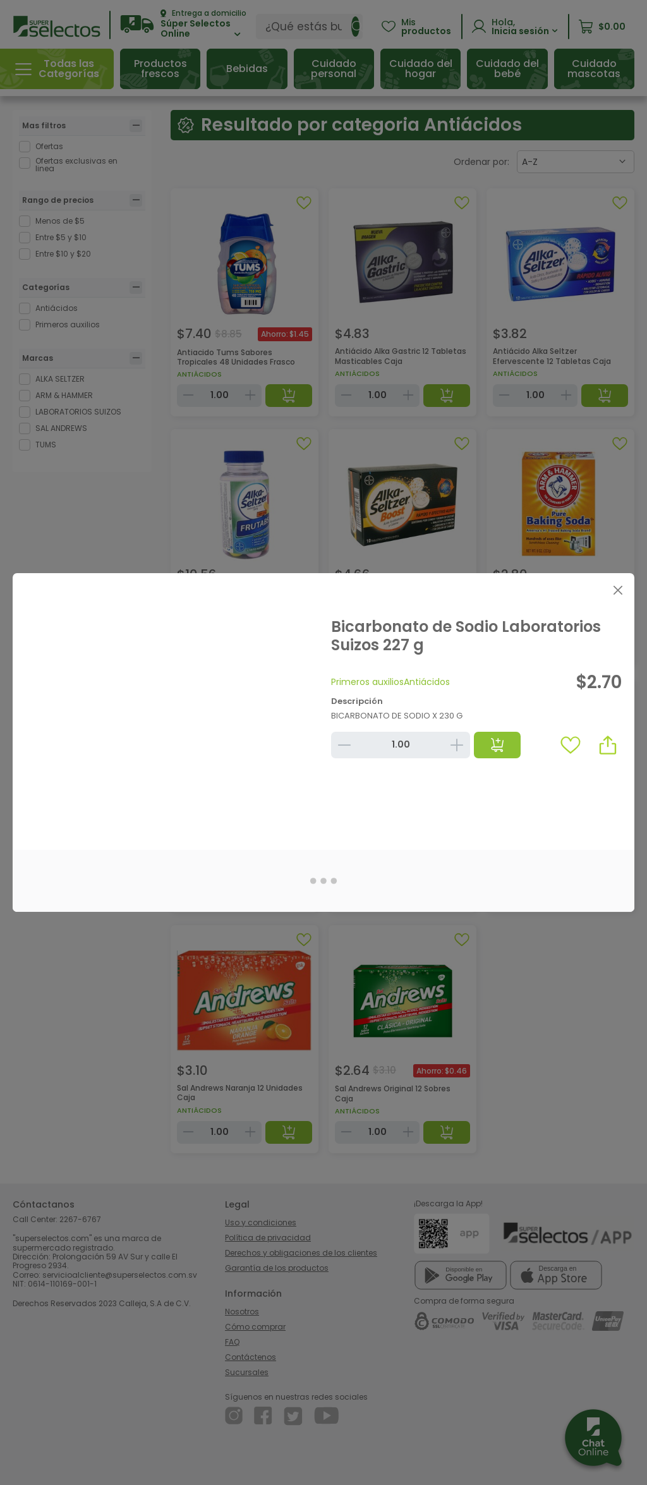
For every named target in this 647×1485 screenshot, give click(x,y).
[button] (608, 745)
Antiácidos (427, 682)
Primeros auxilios (367, 682)
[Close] (617, 590)
